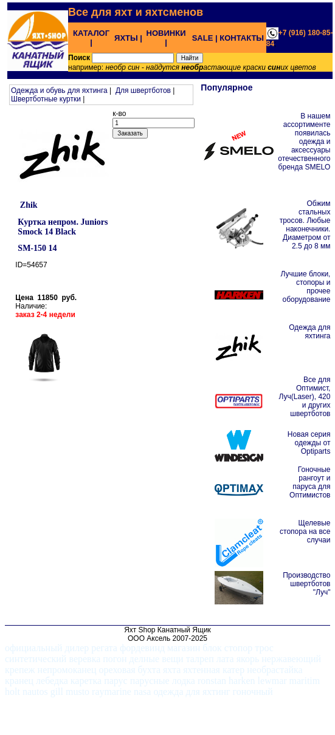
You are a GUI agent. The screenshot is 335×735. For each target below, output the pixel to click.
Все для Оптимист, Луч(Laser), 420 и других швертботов (304, 396)
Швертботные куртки (46, 99)
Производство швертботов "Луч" (306, 584)
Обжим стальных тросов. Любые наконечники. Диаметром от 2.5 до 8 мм (305, 224)
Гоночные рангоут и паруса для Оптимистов (309, 482)
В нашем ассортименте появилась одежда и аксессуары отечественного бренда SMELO (304, 141)
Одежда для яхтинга (309, 331)
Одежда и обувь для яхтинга (59, 90)
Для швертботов (143, 90)
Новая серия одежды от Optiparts (309, 443)
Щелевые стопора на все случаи (305, 531)
